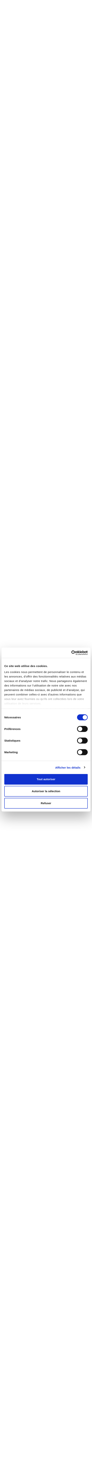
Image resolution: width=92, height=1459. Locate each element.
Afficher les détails (67, 767)
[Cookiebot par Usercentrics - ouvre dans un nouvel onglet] (71, 652)
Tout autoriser (46, 779)
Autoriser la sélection (46, 791)
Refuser (46, 803)
